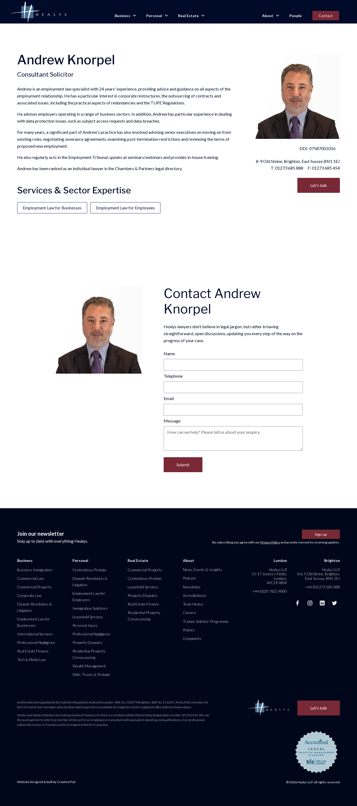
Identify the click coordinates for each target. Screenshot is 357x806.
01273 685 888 (289, 167)
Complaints (192, 638)
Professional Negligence (36, 642)
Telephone (173, 375)
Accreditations (194, 595)
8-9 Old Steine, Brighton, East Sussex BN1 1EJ (298, 161)
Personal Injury (85, 625)
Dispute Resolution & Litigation (34, 607)
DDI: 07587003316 (318, 148)
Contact (326, 15)
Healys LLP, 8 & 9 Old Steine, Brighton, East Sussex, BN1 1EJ (318, 573)
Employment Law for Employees (125, 207)
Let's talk (318, 185)
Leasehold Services (87, 617)
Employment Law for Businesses (52, 207)
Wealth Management (89, 666)
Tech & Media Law (31, 659)
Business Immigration (34, 570)
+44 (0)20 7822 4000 (269, 591)
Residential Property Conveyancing (88, 654)
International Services (35, 634)
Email (169, 398)
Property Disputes (87, 642)
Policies (189, 630)
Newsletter (192, 587)
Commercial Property (34, 587)
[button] (125, 16)
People (295, 15)
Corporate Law (29, 595)
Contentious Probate (89, 570)
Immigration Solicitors (90, 608)
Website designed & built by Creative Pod (46, 782)
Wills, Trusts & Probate (91, 674)
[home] (38, 12)
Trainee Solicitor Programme (206, 621)
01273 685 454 (326, 167)
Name (169, 353)
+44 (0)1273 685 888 (322, 587)
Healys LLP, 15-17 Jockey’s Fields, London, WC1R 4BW (269, 576)
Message (172, 420)
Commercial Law (30, 578)
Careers (189, 612)
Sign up (321, 534)
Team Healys (193, 604)
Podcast (189, 578)
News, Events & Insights (202, 569)
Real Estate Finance (33, 651)
